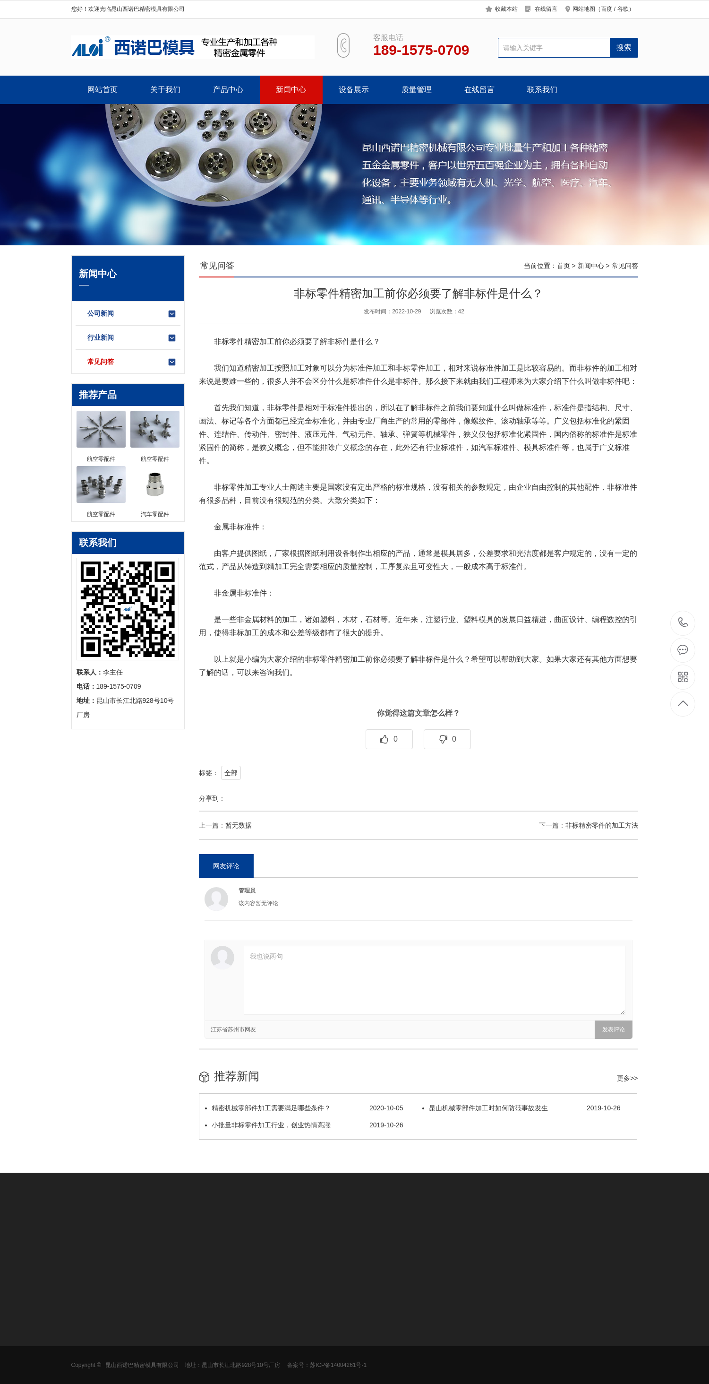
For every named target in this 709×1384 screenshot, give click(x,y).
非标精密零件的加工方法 (601, 825)
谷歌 (623, 9)
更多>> (627, 1078)
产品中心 (228, 90)
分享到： (212, 798)
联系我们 (542, 90)
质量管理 (416, 90)
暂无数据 (238, 825)
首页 (563, 265)
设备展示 (354, 90)
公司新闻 (132, 314)
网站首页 (102, 90)
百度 (606, 9)
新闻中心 (291, 90)
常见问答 (132, 362)
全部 (231, 773)
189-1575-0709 (683, 623)
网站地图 (583, 9)
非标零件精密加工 (244, 341)
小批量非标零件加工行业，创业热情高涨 (304, 1124)
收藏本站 (506, 9)
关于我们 (165, 90)
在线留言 (546, 9)
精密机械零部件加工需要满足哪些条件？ (304, 1107)
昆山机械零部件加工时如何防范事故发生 (521, 1107)
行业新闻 (132, 338)
